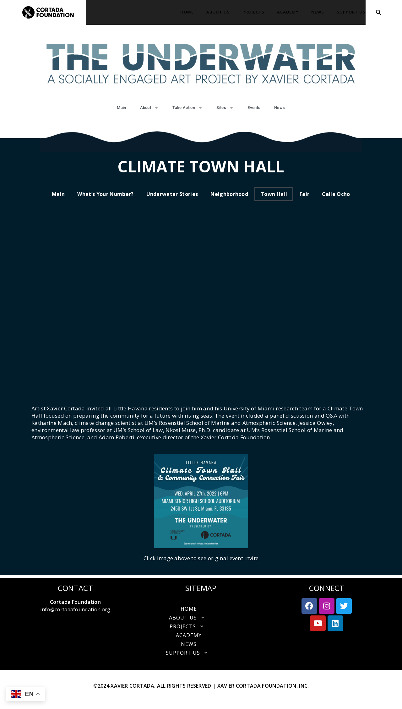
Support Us (351, 12)
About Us (218, 12)
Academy (288, 12)
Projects (253, 12)
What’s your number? (105, 194)
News (317, 12)
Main (121, 107)
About (149, 108)
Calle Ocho (336, 194)
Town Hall (274, 194)
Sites (225, 108)
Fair (304, 194)
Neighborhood (229, 194)
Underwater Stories (172, 194)
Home (187, 12)
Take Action (187, 108)
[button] (201, 617)
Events (253, 107)
